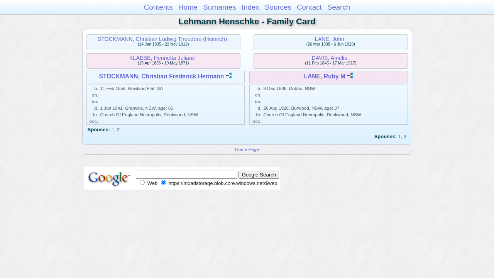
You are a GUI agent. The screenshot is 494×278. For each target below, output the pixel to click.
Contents (158, 7)
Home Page (247, 149)
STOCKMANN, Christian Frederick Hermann (161, 76)
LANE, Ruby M (324, 76)
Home (188, 7)
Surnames (219, 7)
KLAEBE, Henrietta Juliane (162, 58)
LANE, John (329, 39)
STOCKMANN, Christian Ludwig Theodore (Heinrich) (162, 39)
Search (338, 7)
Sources (278, 7)
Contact (309, 7)
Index (250, 7)
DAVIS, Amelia (330, 58)
